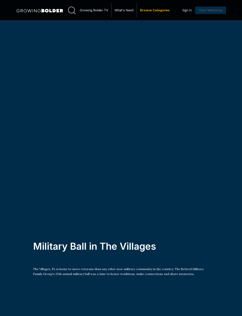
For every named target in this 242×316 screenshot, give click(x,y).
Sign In (187, 10)
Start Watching (210, 11)
